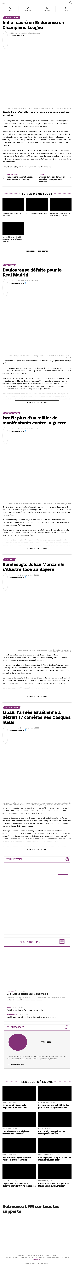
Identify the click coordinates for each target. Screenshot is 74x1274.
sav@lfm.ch (37, 1260)
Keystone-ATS (18, 35)
